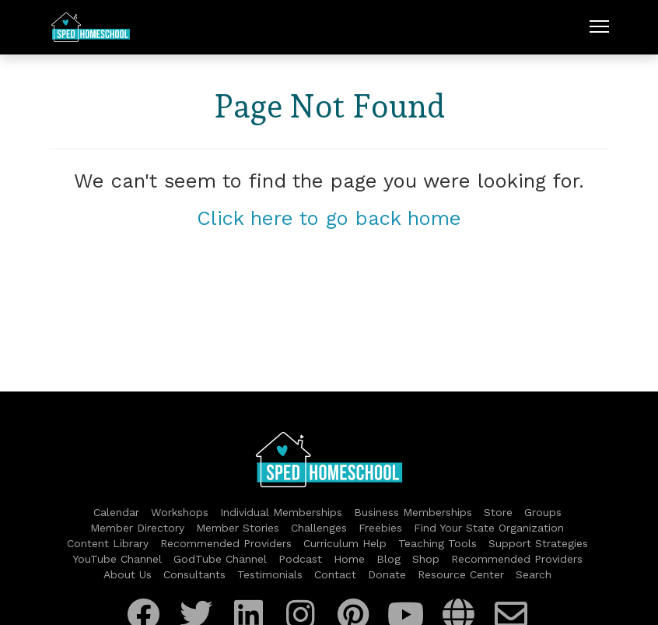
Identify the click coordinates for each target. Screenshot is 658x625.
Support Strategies (538, 543)
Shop (425, 559)
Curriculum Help (345, 543)
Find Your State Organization (489, 527)
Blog (388, 559)
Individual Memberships (281, 512)
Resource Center (461, 574)
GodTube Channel (220, 559)
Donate (387, 574)
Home (349, 559)
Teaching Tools (437, 543)
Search (533, 574)
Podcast (300, 559)
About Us (127, 574)
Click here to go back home (329, 218)
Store (498, 512)
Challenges (319, 527)
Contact (335, 574)
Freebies (380, 527)
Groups (543, 512)
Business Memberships (413, 512)
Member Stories (237, 527)
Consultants (194, 574)
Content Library (108, 543)
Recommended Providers (226, 543)
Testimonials (270, 574)
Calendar (116, 512)
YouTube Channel (117, 559)
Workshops (179, 512)
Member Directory (137, 527)
